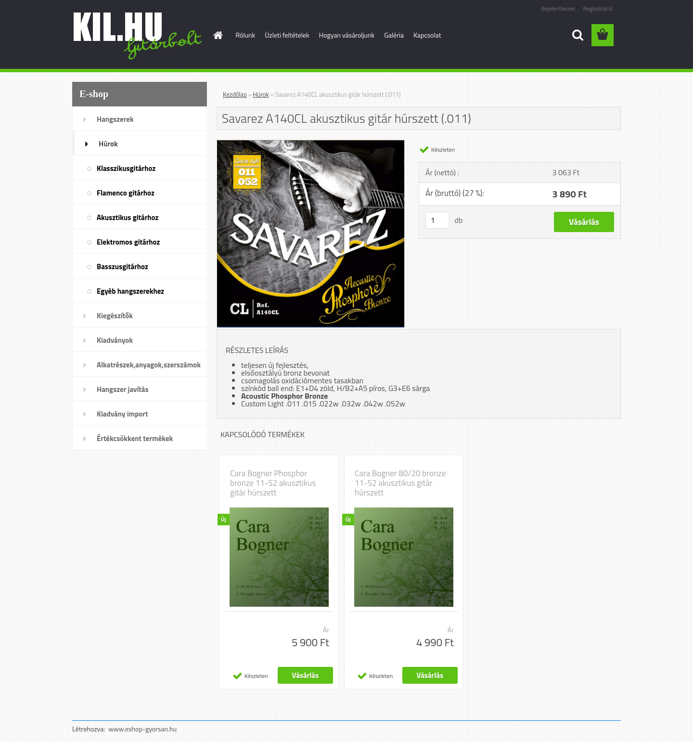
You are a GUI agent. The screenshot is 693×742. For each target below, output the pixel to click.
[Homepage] (217, 35)
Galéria (394, 35)
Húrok (108, 143)
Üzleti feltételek (287, 35)
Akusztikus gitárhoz (127, 217)
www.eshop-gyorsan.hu (142, 729)
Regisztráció (598, 8)
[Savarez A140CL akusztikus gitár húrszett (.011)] (310, 144)
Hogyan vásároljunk (346, 35)
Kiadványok (115, 340)
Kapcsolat (427, 35)
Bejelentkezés (558, 8)
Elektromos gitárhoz (128, 241)
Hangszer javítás (123, 389)
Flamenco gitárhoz (125, 192)
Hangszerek (115, 119)
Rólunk (246, 35)
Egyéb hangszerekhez (130, 291)
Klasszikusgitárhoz (126, 168)
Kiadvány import (122, 413)
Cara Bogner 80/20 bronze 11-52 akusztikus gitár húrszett (400, 483)
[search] (577, 35)
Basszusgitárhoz (122, 266)
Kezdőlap (235, 94)
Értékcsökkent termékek (135, 438)
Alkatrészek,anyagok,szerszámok (149, 364)
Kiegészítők (115, 315)
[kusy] (437, 220)
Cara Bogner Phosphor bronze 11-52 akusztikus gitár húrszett (273, 483)
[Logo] (138, 36)
